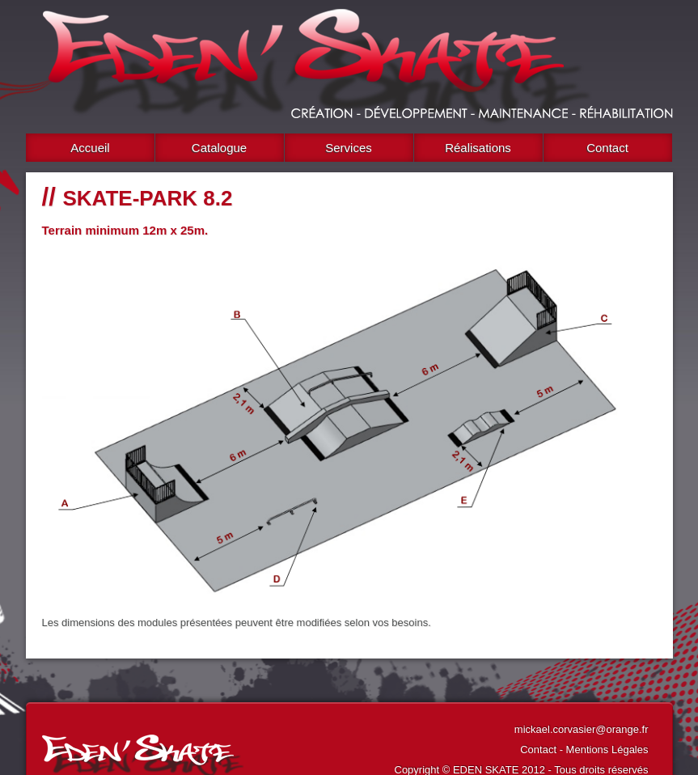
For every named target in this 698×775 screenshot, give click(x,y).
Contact (607, 148)
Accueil (89, 148)
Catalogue (219, 148)
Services (348, 148)
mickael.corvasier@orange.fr (581, 729)
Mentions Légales (607, 749)
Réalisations (478, 148)
